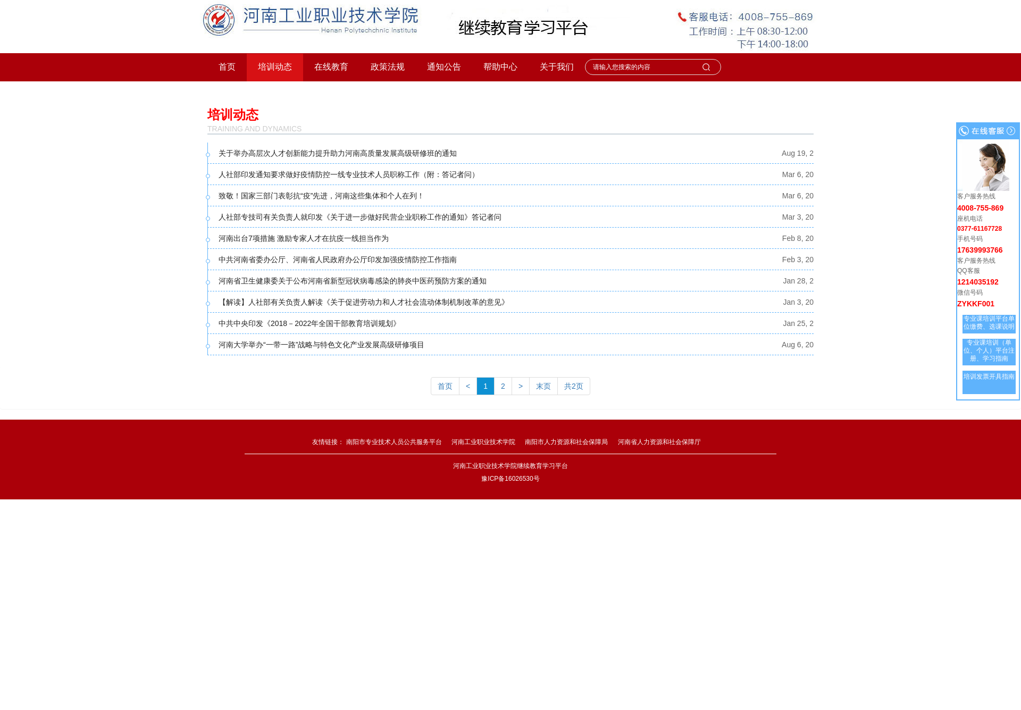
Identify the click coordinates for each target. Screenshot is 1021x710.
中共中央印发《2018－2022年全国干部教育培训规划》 (309, 323)
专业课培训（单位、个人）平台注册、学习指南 (989, 350)
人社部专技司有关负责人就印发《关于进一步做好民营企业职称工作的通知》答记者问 (360, 217)
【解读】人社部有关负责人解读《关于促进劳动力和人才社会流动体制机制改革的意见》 (364, 302)
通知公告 (444, 66)
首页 (227, 66)
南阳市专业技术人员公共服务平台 (394, 442)
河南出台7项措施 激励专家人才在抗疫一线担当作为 (304, 238)
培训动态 (275, 66)
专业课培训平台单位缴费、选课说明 (989, 322)
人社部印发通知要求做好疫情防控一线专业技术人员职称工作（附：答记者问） (349, 174)
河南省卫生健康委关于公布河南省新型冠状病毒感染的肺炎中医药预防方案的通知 (353, 281)
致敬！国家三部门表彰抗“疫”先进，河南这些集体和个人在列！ (321, 195)
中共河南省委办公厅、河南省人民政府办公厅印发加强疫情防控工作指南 (338, 259)
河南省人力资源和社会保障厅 (659, 442)
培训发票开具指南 (989, 376)
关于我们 (557, 66)
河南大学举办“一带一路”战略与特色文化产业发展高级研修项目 (321, 344)
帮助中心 (500, 66)
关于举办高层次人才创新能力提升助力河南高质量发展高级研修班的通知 (338, 153)
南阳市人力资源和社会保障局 (566, 442)
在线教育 (331, 66)
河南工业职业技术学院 (483, 442)
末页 (543, 386)
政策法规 (388, 66)
